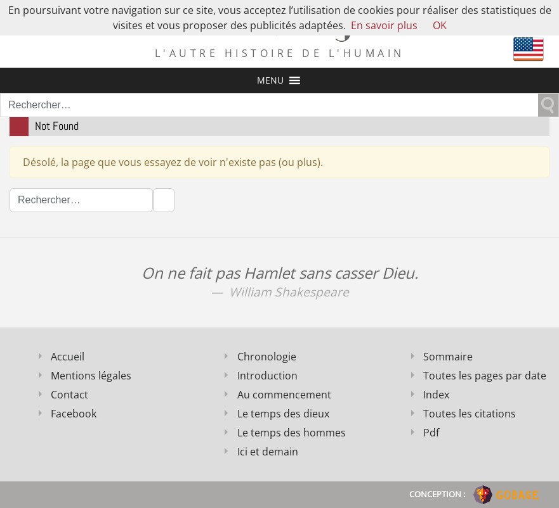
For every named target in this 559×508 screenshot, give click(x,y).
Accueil (67, 357)
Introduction (267, 376)
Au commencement (284, 395)
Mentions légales (91, 376)
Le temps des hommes (291, 433)
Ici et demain (267, 452)
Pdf (431, 433)
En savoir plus (384, 25)
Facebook (73, 414)
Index (436, 395)
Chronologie (266, 357)
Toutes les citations (469, 414)
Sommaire (448, 357)
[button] (270, 80)
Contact (69, 395)
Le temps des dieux (283, 414)
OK (440, 25)
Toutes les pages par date (484, 376)
